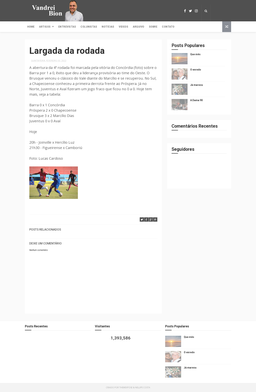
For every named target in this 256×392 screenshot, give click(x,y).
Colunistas (89, 26)
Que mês (195, 54)
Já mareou (196, 84)
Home (30, 26)
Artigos (45, 26)
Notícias (108, 26)
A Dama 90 (196, 100)
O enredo (195, 69)
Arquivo (138, 26)
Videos (123, 26)
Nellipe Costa (142, 387)
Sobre (153, 26)
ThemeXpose (125, 387)
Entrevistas (67, 26)
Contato (168, 26)
